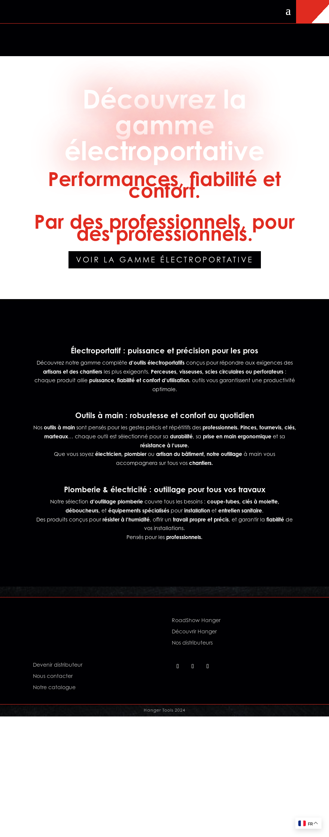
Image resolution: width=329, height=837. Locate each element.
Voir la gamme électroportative (164, 259)
